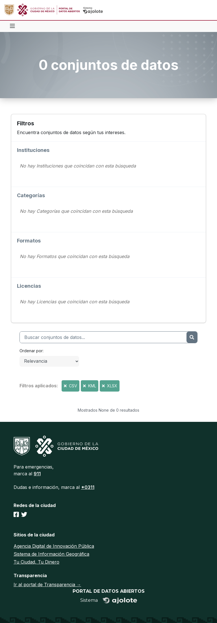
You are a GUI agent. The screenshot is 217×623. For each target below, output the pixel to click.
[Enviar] (191, 337)
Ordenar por (31, 350)
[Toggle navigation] (12, 26)
